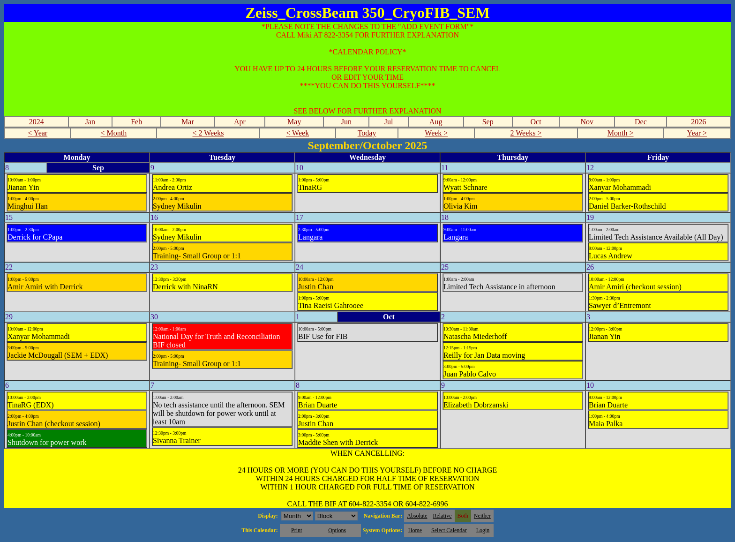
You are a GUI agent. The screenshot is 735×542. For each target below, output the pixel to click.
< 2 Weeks (208, 133)
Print (296, 530)
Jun (346, 122)
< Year (37, 133)
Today (367, 133)
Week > (436, 133)
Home (415, 530)
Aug (435, 122)
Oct (535, 122)
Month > (621, 133)
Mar (187, 122)
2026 (698, 122)
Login (483, 530)
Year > (697, 133)
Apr (240, 122)
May (294, 122)
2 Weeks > (526, 133)
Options (337, 530)
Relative (442, 515)
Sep (488, 122)
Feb (136, 122)
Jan (90, 122)
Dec (641, 122)
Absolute (417, 515)
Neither (482, 515)
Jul (388, 122)
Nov (587, 122)
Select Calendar (449, 530)
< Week (297, 133)
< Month (114, 133)
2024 (36, 122)
